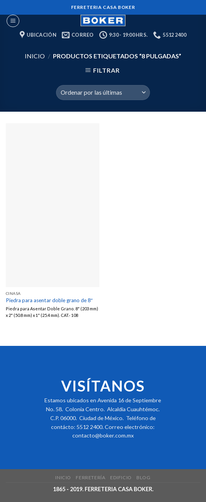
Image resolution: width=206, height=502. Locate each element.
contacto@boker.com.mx (103, 435)
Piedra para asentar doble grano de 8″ (49, 300)
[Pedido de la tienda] (103, 92)
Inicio (35, 56)
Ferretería (90, 477)
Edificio (121, 477)
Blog (143, 477)
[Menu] (13, 21)
